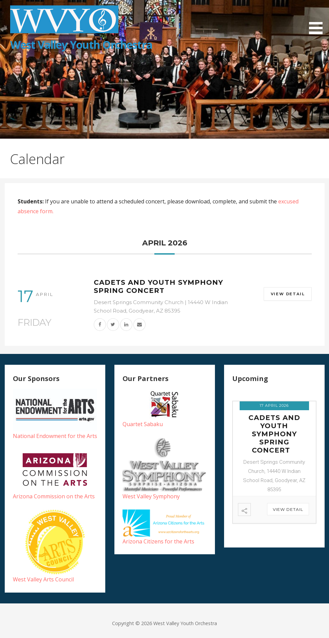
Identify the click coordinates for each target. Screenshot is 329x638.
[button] (318, 18)
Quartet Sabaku (143, 424)
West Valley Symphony (151, 496)
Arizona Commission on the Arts (54, 496)
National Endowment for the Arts (55, 436)
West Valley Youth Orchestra (81, 44)
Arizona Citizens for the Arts (158, 541)
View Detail (287, 294)
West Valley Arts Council (43, 579)
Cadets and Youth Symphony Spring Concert (158, 286)
